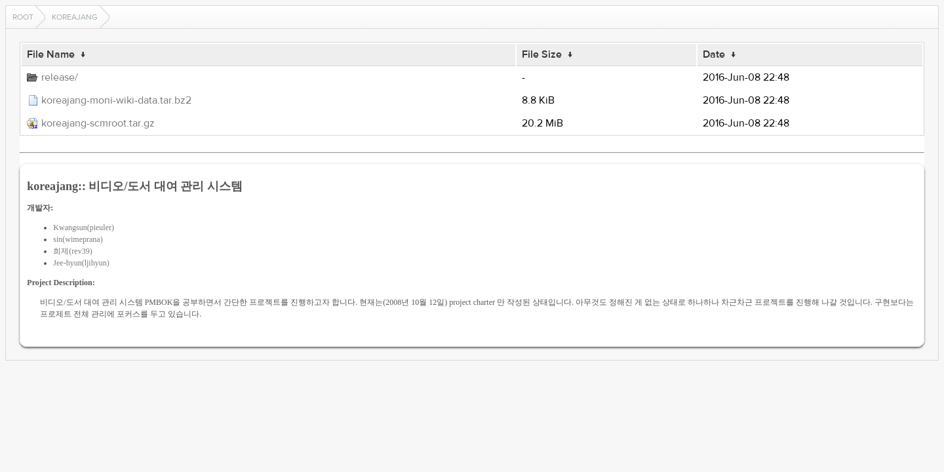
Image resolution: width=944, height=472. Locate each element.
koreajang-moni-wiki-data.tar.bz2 (116, 100)
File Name (51, 54)
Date (714, 54)
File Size (542, 54)
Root (22, 17)
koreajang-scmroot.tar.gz (98, 123)
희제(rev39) (72, 251)
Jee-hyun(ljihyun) (81, 262)
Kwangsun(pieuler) (83, 227)
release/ (59, 77)
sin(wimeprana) (77, 239)
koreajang (75, 17)
